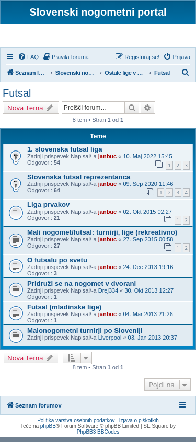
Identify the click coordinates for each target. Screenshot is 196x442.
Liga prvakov (48, 209)
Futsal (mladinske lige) (64, 312)
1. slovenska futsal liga (64, 154)
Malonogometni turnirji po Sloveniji (85, 335)
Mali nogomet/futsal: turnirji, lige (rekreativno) (102, 237)
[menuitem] (28, 61)
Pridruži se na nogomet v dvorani (81, 288)
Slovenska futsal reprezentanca (78, 181)
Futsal (17, 97)
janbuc (107, 161)
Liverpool (110, 342)
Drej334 (108, 295)
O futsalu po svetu (57, 265)
